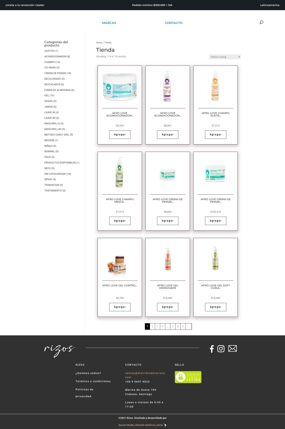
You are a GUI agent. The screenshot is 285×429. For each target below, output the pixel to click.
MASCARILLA (52, 123)
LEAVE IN (49, 112)
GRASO (48, 101)
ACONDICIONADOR (55, 56)
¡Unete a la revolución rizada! (24, 5)
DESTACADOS (52, 84)
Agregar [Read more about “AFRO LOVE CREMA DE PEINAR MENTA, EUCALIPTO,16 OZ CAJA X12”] (216, 220)
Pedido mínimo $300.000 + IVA (152, 5)
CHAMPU (49, 62)
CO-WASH (50, 67)
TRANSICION (51, 184)
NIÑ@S (48, 145)
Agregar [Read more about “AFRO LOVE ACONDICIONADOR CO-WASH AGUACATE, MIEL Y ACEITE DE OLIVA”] (120, 134)
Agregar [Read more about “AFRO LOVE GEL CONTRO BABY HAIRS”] (120, 306)
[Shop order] (225, 56)
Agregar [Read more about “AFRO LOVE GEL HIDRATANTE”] (168, 306)
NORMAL (49, 151)
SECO (47, 168)
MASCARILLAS (52, 129)
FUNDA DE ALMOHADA (57, 90)
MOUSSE (49, 140)
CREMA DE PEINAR (55, 73)
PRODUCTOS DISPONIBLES (60, 162)
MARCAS (109, 23)
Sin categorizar (55, 173)
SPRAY (48, 179)
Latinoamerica (270, 5)
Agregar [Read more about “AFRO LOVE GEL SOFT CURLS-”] (216, 306)
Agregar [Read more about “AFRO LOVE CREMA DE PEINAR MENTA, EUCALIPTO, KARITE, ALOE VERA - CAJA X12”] (168, 220)
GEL (46, 95)
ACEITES (49, 50)
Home (99, 42)
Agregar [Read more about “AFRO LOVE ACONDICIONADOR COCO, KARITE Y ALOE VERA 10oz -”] (168, 134)
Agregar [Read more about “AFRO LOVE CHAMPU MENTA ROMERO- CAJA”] (120, 220)
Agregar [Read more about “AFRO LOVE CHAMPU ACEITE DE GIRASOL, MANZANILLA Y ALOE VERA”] (216, 134)
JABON (48, 106)
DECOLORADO (52, 78)
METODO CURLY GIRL (56, 134)
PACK (47, 157)
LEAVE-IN (49, 118)
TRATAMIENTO (53, 190)
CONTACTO (173, 23)
